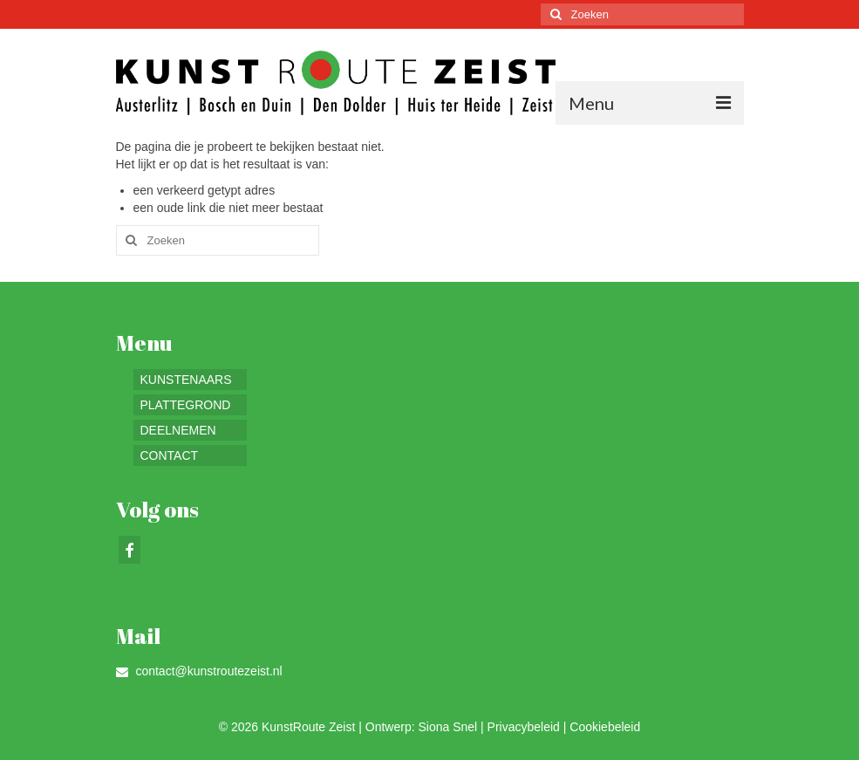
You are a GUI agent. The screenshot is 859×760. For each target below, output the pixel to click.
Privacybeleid (523, 727)
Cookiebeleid (604, 727)
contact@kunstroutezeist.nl (199, 671)
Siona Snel (447, 727)
